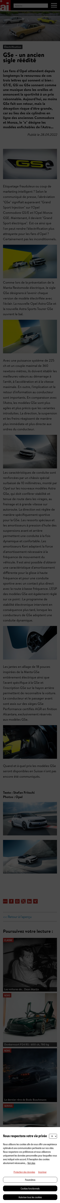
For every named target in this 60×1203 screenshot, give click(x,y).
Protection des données (24, 1172)
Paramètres (30, 1180)
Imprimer (42, 1172)
